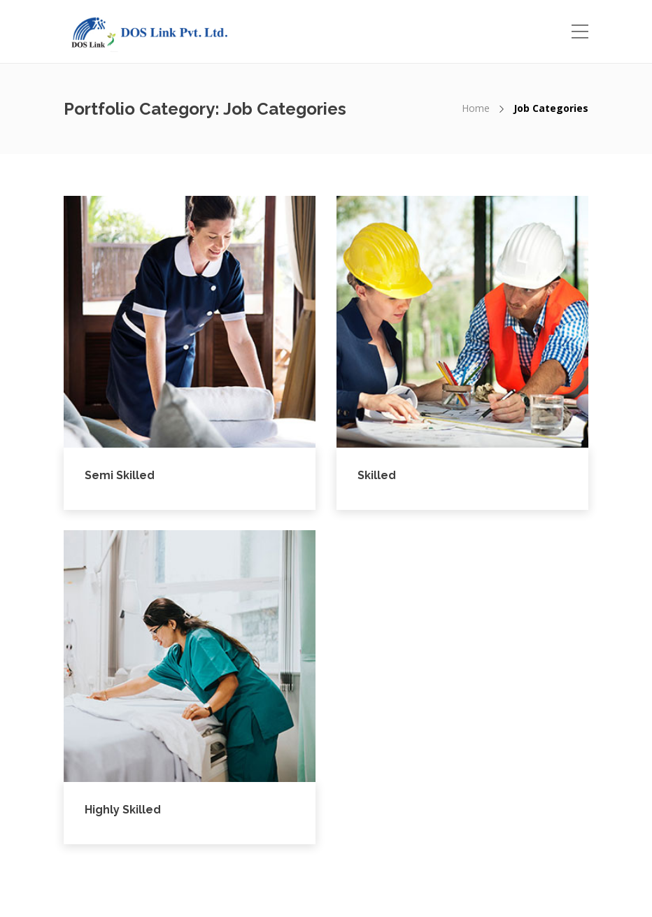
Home (476, 108)
